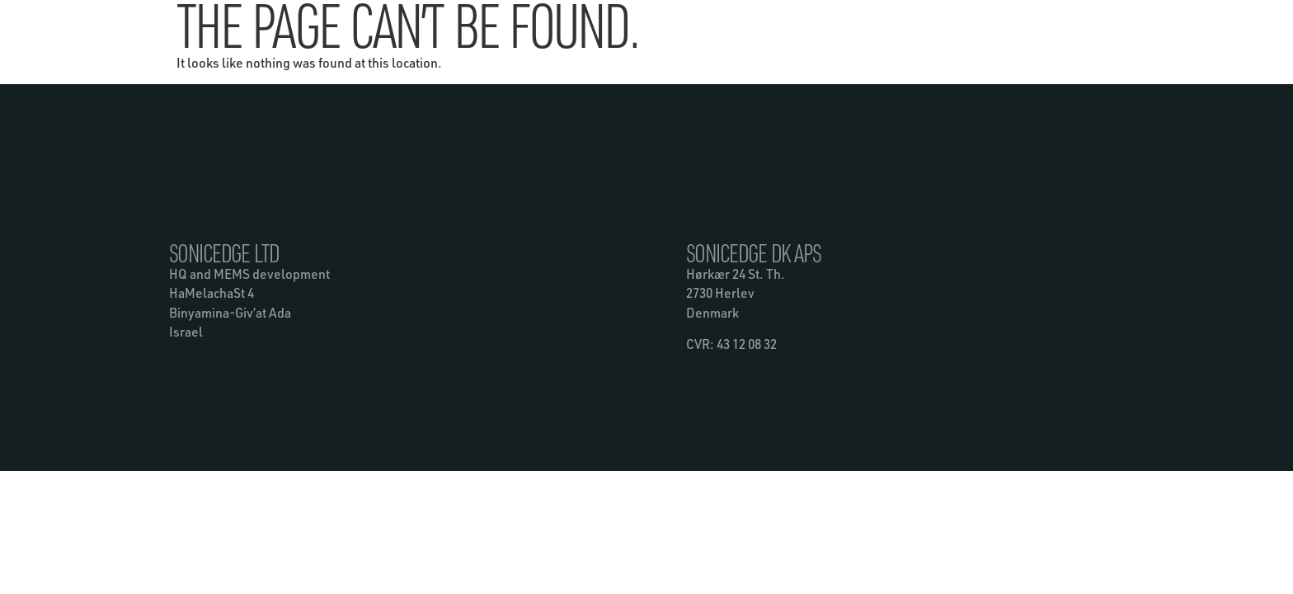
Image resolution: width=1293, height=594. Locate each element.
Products (607, 23)
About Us (765, 23)
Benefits (431, 23)
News (687, 22)
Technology (518, 23)
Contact (842, 23)
